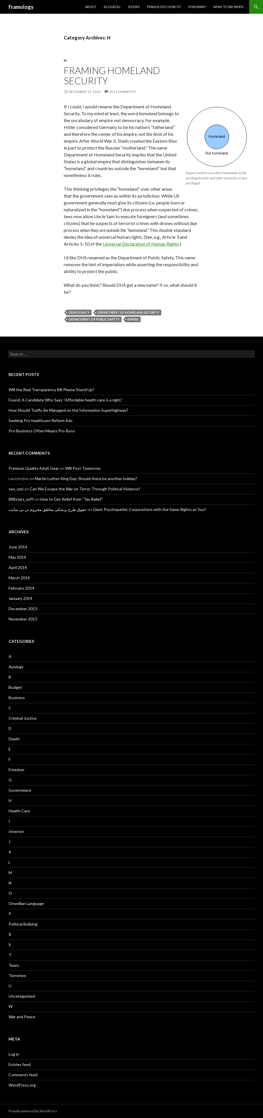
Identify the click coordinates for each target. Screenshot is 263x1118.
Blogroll (112, 7)
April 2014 (18, 567)
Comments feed (23, 1074)
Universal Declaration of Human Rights (141, 243)
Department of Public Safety (94, 319)
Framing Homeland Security (112, 75)
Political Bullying (23, 924)
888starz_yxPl (21, 499)
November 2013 (23, 618)
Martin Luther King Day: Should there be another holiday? (86, 478)
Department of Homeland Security (128, 312)
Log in (14, 1054)
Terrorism (17, 975)
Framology (21, 7)
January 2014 (20, 598)
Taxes (14, 965)
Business (17, 697)
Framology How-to (164, 7)
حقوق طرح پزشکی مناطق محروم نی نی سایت (48, 509)
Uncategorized (22, 996)
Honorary (197, 7)
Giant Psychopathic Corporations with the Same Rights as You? (149, 509)
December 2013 (23, 608)
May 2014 (17, 557)
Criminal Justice (23, 718)
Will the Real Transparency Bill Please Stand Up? (51, 389)
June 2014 (18, 546)
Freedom (16, 769)
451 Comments (122, 91)
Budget (15, 687)
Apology (16, 666)
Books (134, 7)
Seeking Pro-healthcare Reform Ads (41, 420)
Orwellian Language (26, 903)
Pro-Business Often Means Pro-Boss (42, 430)
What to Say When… (229, 7)
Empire (133, 319)
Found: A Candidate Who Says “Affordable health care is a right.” (66, 399)
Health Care (19, 810)
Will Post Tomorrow (83, 468)
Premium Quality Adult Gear (34, 468)
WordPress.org (22, 1085)
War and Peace (22, 1016)
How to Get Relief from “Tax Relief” (71, 499)
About (90, 7)
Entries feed (20, 1064)
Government (20, 790)
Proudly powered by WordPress (33, 1111)
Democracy (79, 312)
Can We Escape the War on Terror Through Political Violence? (85, 488)
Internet (16, 831)
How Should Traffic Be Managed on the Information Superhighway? (68, 410)
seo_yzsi (16, 488)
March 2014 (19, 577)
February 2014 (21, 588)
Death (14, 738)
